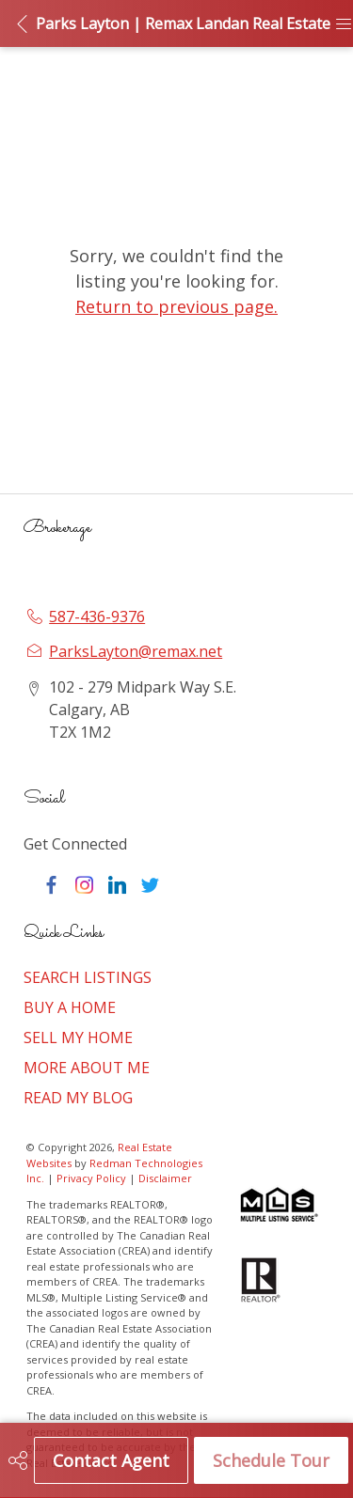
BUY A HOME (70, 1007)
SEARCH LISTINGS (88, 977)
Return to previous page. (176, 306)
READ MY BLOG (78, 1097)
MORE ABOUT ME (87, 1067)
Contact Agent (111, 1460)
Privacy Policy (91, 1178)
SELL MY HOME (78, 1037)
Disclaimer (165, 1178)
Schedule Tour (271, 1460)
